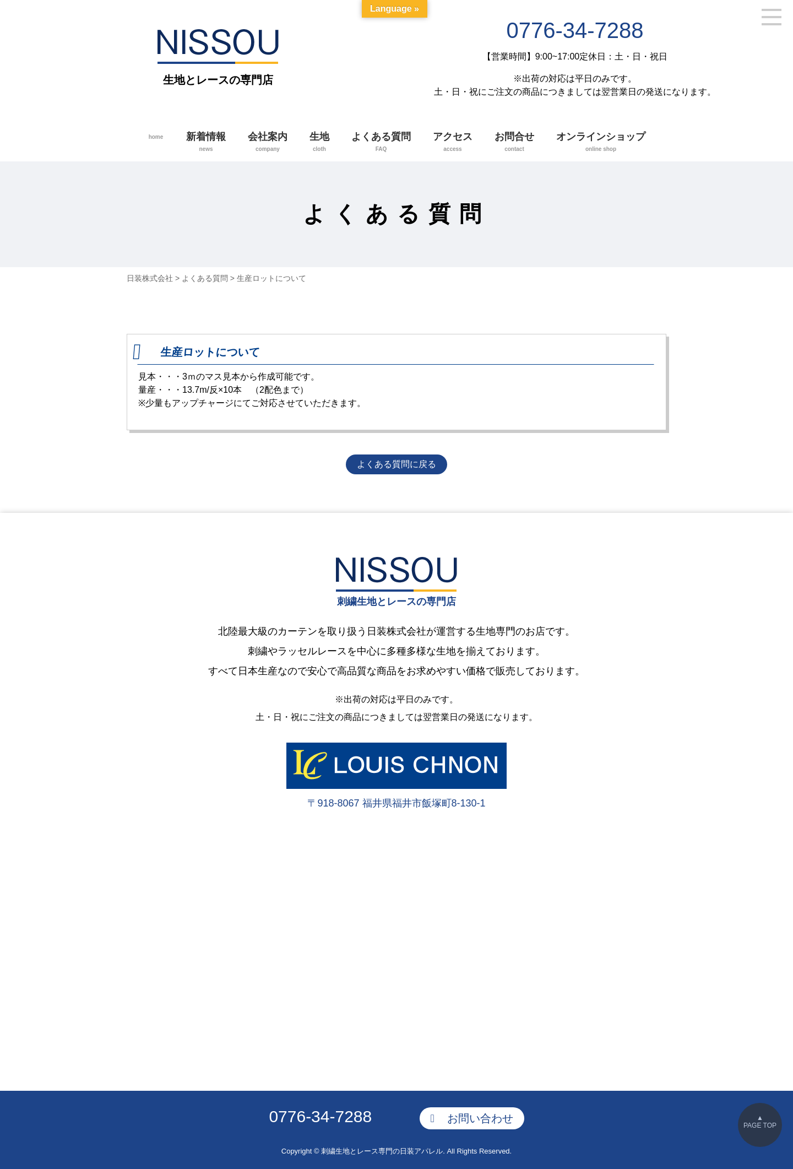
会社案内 (267, 143)
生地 (319, 143)
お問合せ (514, 143)
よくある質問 (381, 143)
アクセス (452, 143)
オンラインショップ (600, 143)
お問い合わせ (480, 1114)
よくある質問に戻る (396, 464)
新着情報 (206, 143)
